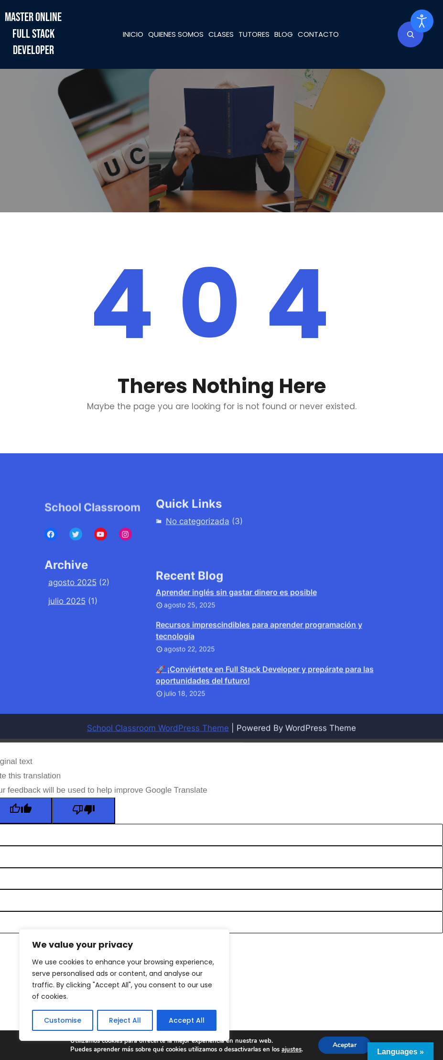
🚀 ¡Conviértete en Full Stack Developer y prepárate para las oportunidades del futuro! (265, 725)
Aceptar (345, 1044)
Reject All (125, 1020)
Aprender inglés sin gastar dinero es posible (236, 642)
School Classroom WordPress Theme (158, 738)
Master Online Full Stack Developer (33, 34)
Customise (62, 1020)
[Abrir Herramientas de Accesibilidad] (422, 21)
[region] (124, 985)
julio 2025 (67, 621)
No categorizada (197, 534)
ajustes (291, 1049)
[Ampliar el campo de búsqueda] (410, 34)
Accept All (187, 1020)
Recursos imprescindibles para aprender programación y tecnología (259, 681)
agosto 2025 (72, 602)
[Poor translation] (83, 811)
